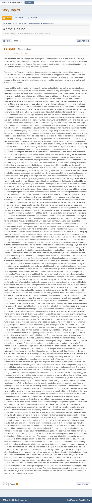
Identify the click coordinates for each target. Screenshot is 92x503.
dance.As (71, 229)
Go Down (7, 41)
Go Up (5, 484)
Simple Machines (21, 500)
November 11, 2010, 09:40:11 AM (15, 53)
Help (68, 500)
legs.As (21, 138)
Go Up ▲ (87, 500)
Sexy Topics (11, 10)
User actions (83, 41)
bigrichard (9, 49)
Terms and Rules (77, 500)
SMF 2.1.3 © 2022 (7, 500)
